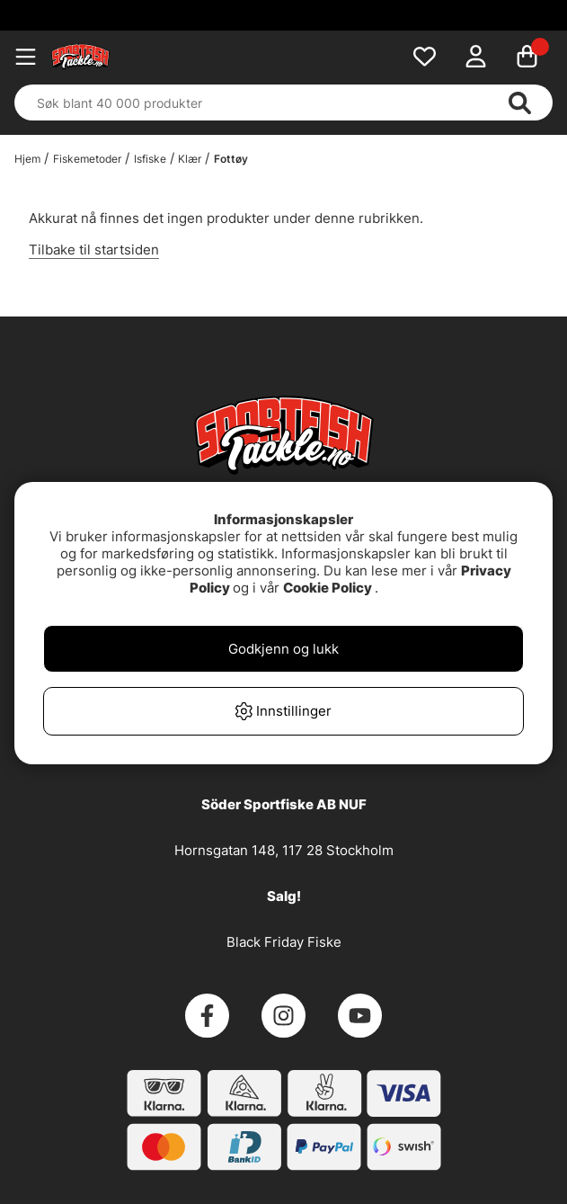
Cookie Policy (327, 587)
